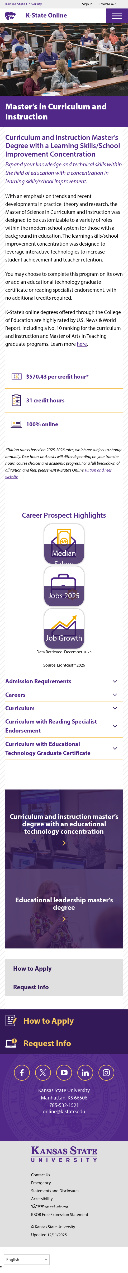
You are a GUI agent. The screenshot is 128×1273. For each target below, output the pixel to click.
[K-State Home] (10, 15)
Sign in (87, 4)
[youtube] (64, 1073)
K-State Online (46, 15)
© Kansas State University (53, 1226)
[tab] (64, 681)
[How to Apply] (64, 968)
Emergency (41, 1182)
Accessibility (42, 1198)
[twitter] (43, 1073)
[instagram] (106, 1073)
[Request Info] (64, 987)
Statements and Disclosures (55, 1190)
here (82, 344)
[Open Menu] (117, 15)
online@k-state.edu (64, 1111)
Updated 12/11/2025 (49, 1234)
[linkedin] (85, 1073)
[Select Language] (27, 1259)
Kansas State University (23, 4)
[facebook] (22, 1073)
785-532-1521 (64, 1105)
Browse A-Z (107, 4)
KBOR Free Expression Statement (59, 1214)
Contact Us (40, 1174)
